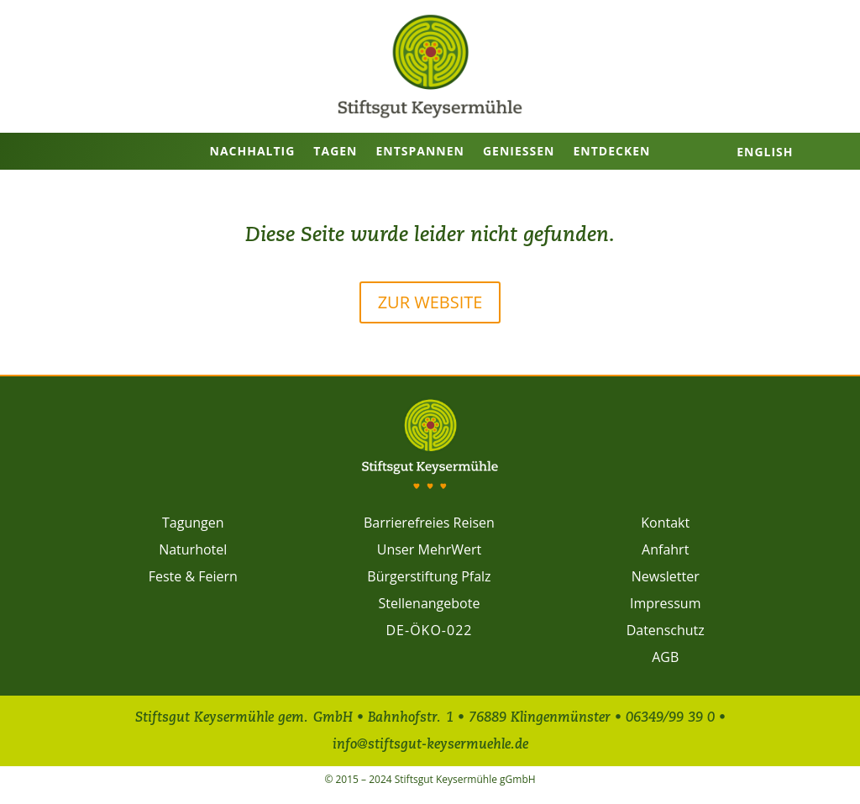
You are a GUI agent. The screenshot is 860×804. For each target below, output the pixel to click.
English (765, 152)
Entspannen (420, 151)
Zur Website (430, 302)
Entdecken (611, 151)
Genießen (518, 151)
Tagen (335, 151)
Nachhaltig (253, 151)
